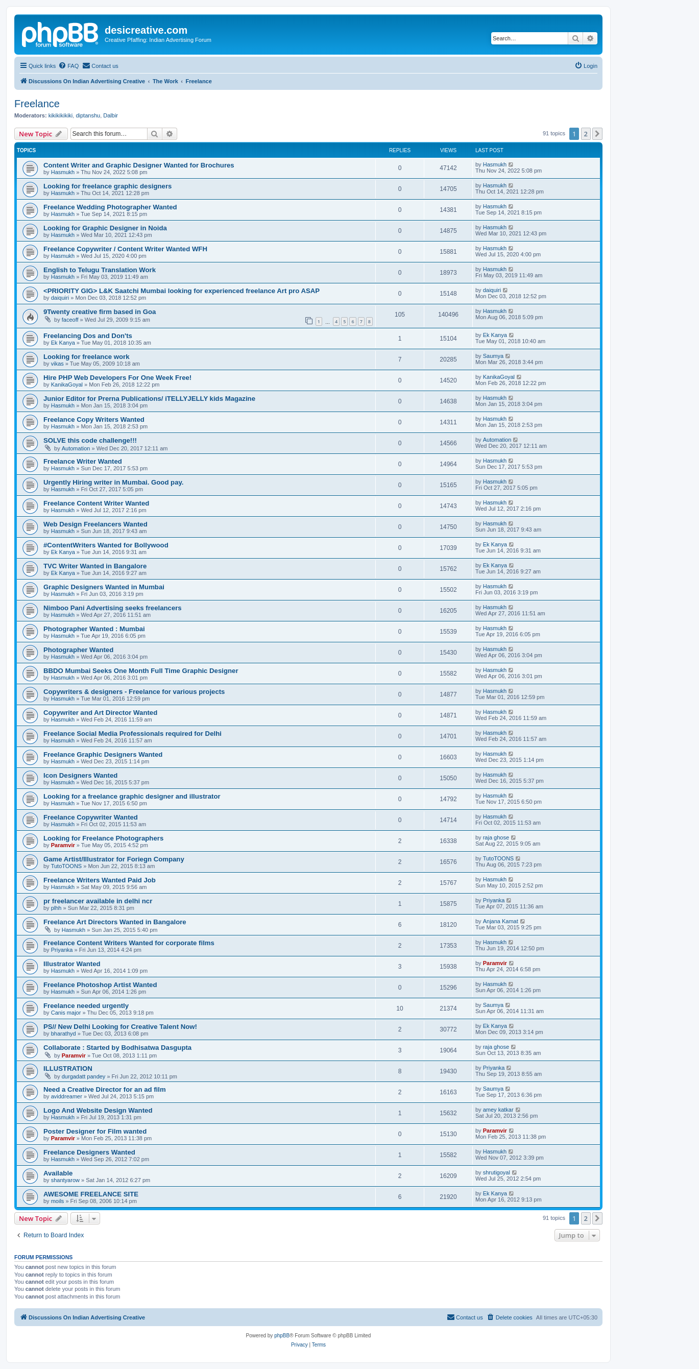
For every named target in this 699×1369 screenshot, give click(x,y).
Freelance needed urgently (86, 1006)
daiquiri (60, 298)
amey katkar (498, 1110)
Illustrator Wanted (72, 964)
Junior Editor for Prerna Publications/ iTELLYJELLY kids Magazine (149, 398)
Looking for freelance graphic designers (107, 186)
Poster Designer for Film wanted (95, 1131)
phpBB (282, 1335)
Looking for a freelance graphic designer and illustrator (132, 796)
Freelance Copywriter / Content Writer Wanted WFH (125, 249)
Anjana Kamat (500, 921)
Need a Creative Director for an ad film (104, 1089)
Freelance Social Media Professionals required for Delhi (132, 733)
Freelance (37, 103)
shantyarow (65, 1180)
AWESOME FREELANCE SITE (90, 1194)
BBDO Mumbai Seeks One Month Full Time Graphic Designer (140, 671)
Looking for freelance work (86, 357)
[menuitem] (68, 66)
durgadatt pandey (84, 1076)
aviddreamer (66, 1096)
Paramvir (63, 845)
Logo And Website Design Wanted (97, 1110)
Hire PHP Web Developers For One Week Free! (117, 377)
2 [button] (586, 133)
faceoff (70, 320)
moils (57, 1201)
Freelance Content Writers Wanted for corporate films (128, 943)
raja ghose (496, 837)
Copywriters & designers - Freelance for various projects (134, 691)
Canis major (66, 1013)
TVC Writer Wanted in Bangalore (95, 566)
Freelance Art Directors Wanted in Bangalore (114, 922)
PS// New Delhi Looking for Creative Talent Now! (120, 1026)
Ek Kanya (63, 343)
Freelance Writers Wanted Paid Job (99, 880)
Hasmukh (63, 172)
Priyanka (494, 900)
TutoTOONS (66, 866)
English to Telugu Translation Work (99, 270)
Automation (76, 448)
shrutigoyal (496, 1172)
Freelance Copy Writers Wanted (93, 419)
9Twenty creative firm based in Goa (99, 312)
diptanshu (88, 115)
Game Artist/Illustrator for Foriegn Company (113, 859)
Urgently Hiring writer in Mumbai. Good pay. (113, 482)
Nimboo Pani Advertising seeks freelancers (112, 608)
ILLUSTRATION (67, 1068)
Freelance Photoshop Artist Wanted (100, 985)
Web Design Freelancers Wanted (95, 524)
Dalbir (110, 115)
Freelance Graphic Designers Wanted (102, 754)
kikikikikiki (61, 115)
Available (58, 1173)
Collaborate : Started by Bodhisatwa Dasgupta (117, 1047)
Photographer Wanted (78, 650)
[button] (597, 134)
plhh (56, 908)
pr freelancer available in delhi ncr (97, 901)
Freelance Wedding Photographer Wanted (110, 207)
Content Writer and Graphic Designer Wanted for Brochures (138, 165)
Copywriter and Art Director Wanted (100, 712)
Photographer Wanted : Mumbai (94, 629)
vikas (57, 364)
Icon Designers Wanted (80, 775)
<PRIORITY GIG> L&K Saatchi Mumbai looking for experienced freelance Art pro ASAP (181, 291)
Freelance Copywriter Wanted (90, 817)
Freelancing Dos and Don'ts (87, 336)
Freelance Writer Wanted (82, 461)
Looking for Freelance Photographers (103, 838)
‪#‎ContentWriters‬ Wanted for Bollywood (105, 545)
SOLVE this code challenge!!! (90, 440)
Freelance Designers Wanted (89, 1152)
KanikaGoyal (67, 384)
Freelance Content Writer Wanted (96, 503)
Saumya (493, 356)
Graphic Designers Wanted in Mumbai (103, 587)
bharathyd (63, 1033)
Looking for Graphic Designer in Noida (105, 228)
